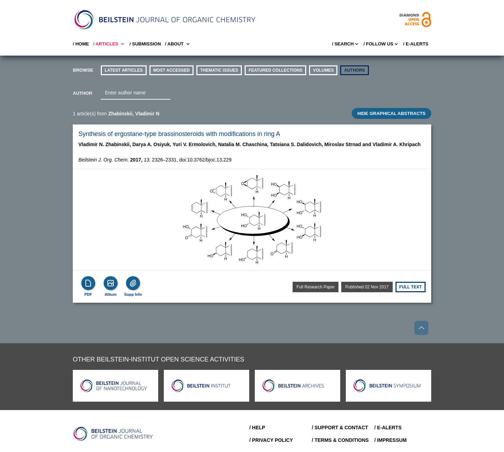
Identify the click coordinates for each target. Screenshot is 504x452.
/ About (178, 44)
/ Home (81, 43)
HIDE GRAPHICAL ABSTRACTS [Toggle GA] (391, 113)
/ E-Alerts (415, 43)
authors (354, 70)
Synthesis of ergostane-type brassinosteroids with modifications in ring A (179, 133)
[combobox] (135, 93)
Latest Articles (124, 70)
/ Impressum (390, 440)
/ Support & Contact (340, 427)
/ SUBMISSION (145, 43)
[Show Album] (111, 283)
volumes (323, 70)
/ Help (257, 427)
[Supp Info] (133, 283)
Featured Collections (275, 70)
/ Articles (109, 44)
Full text (410, 287)
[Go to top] (421, 328)
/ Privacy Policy (271, 440)
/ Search (345, 44)
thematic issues (219, 70)
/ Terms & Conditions (340, 440)
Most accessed (171, 70)
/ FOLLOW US (381, 44)
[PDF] (88, 283)
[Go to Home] (113, 433)
